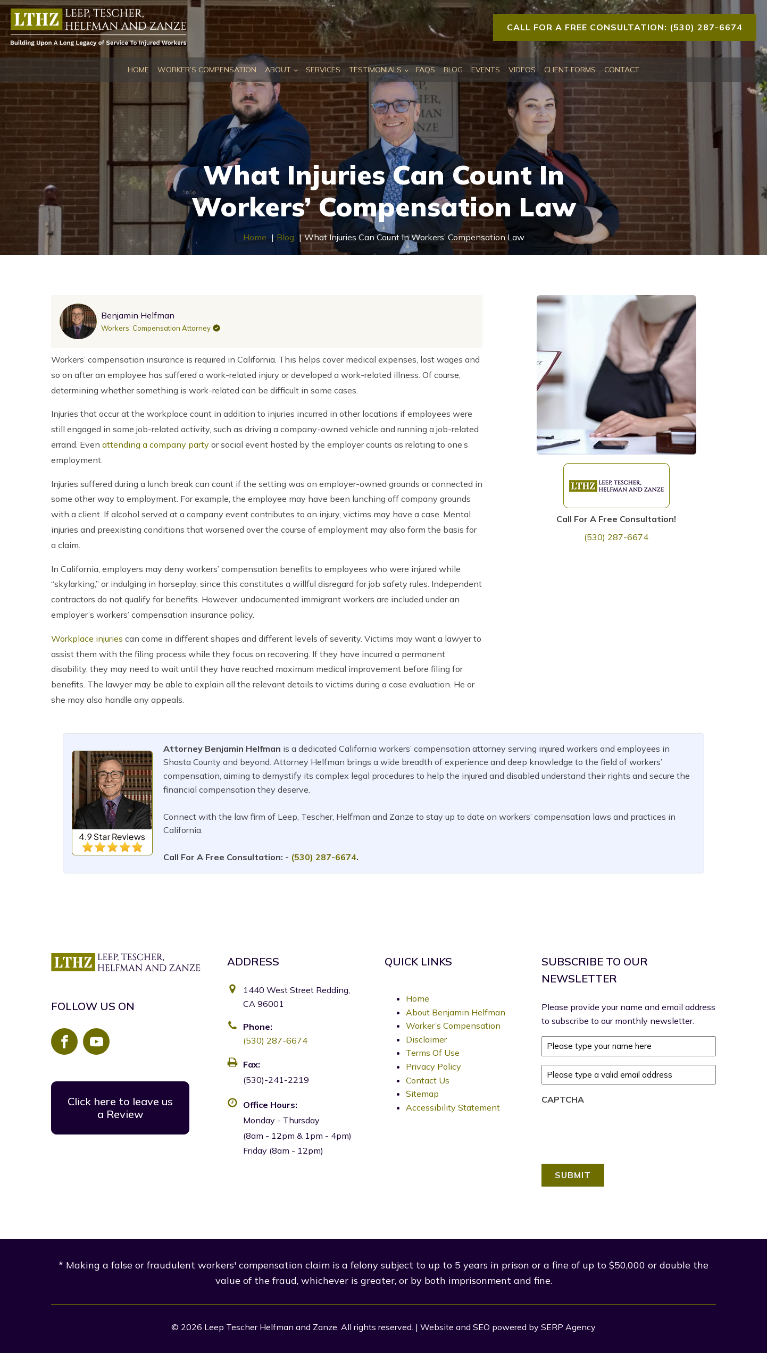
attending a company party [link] (155, 444)
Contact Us (427, 1080)
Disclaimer (426, 1039)
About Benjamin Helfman (455, 1012)
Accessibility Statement (453, 1107)
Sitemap (422, 1093)
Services (323, 69)
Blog (453, 69)
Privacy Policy (433, 1066)
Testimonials (375, 69)
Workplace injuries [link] (87, 638)
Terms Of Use (433, 1052)
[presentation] (622, 1131)
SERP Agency (568, 1327)
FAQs (425, 69)
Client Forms (570, 69)
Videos (522, 69)
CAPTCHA (562, 1099)
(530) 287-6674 (616, 537)
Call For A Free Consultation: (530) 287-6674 (625, 27)
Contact (621, 69)
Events (485, 69)
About (278, 69)
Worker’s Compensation (206, 69)
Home (138, 69)
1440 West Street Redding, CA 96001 (296, 997)
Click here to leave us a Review (120, 1108)
